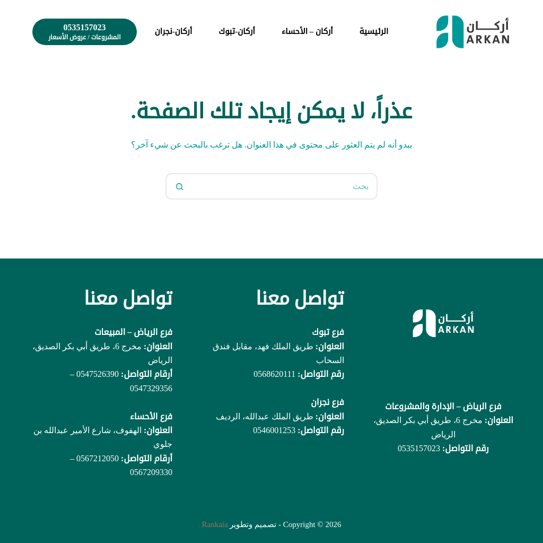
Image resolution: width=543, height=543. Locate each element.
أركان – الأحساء (307, 31)
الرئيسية (374, 31)
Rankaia (215, 524)
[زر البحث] (178, 186)
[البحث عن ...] (285, 186)
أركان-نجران (173, 31)
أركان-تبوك (236, 31)
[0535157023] (84, 32)
